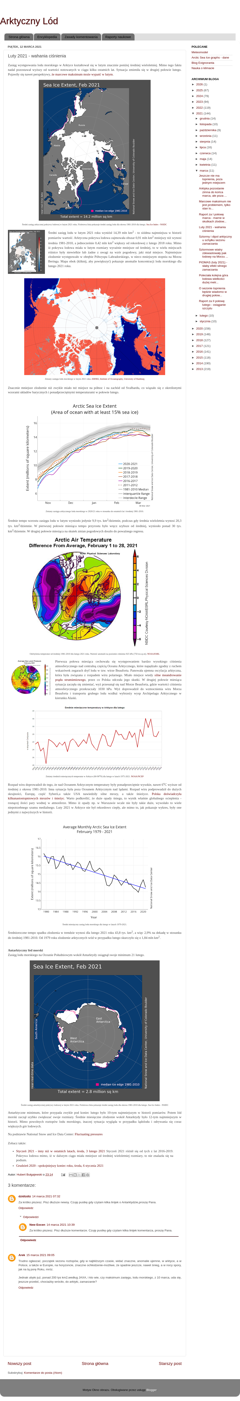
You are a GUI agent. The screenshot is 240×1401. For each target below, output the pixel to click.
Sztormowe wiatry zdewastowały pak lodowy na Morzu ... (213, 253)
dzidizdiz (24, 1196)
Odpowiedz (25, 1208)
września (206, 135)
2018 (200, 340)
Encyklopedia (47, 37)
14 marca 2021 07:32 (46, 1196)
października (208, 130)
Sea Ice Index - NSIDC (156, 224)
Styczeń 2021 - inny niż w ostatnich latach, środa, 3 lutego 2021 (60, 1151)
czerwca (205, 153)
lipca (203, 147)
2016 (200, 351)
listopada (206, 124)
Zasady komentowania (81, 37)
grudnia (205, 118)
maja (203, 159)
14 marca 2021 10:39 (61, 1224)
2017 (200, 346)
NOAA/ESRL (153, 654)
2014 (200, 363)
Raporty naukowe (118, 37)
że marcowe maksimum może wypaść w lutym (82, 74)
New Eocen (37, 1224)
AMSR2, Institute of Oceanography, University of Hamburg (118, 379)
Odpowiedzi (31, 1217)
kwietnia (205, 164)
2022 (200, 107)
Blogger (151, 1390)
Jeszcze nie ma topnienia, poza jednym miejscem (212, 179)
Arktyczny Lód (29, 21)
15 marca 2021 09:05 (40, 1255)
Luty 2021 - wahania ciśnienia (212, 228)
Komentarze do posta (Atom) (43, 1372)
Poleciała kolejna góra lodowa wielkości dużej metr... (213, 279)
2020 (200, 328)
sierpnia (205, 141)
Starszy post (170, 1363)
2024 (200, 96)
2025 (200, 90)
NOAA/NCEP (137, 776)
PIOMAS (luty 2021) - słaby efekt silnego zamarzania (213, 266)
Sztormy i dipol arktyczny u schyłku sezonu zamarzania (215, 240)
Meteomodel (200, 52)
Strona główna (19, 37)
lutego (204, 315)
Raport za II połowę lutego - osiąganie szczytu (212, 304)
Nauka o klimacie (203, 68)
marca (204, 170)
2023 (200, 101)
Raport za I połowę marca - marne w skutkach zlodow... (213, 218)
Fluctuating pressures (89, 1134)
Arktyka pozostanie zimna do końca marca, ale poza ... (213, 192)
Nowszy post (19, 1363)
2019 (200, 334)
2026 (200, 84)
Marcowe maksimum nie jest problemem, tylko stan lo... (215, 205)
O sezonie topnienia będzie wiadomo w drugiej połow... (213, 292)
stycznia (205, 321)
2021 (200, 113)
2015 (200, 357)
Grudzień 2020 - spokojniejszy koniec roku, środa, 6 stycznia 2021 (59, 1165)
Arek (21, 1255)
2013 (200, 369)
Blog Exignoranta (203, 62)
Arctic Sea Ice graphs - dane (210, 57)
